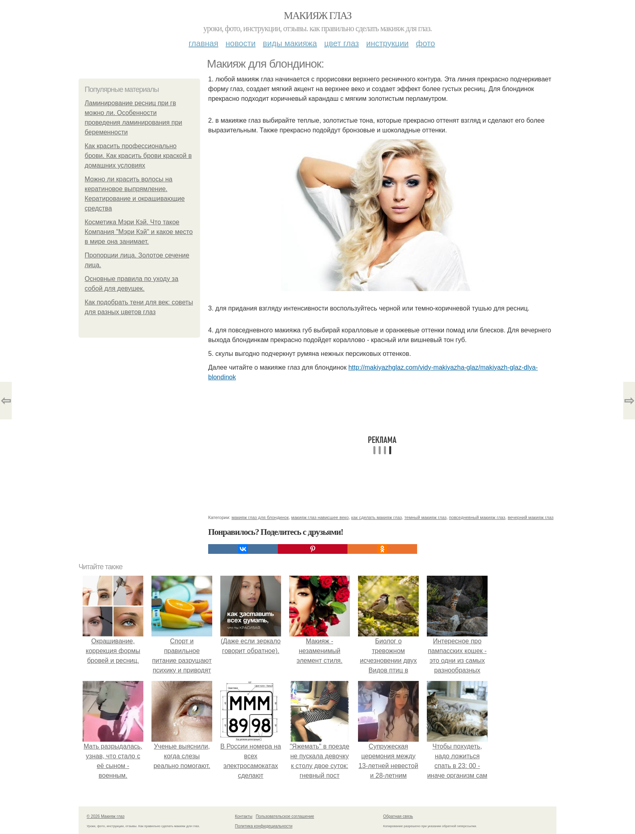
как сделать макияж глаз (376, 517)
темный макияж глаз (425, 517)
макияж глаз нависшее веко (320, 517)
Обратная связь (398, 816)
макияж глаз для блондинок (260, 517)
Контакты (243, 816)
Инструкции (387, 43)
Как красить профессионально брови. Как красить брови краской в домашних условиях (138, 156)
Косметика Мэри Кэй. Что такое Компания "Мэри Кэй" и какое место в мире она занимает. (139, 232)
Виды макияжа (290, 43)
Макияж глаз (318, 15)
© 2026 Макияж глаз (105, 816)
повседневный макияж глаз (477, 517)
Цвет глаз (341, 43)
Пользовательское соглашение (285, 816)
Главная (203, 43)
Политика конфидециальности (263, 826)
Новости (241, 43)
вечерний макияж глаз (531, 517)
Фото (425, 43)
